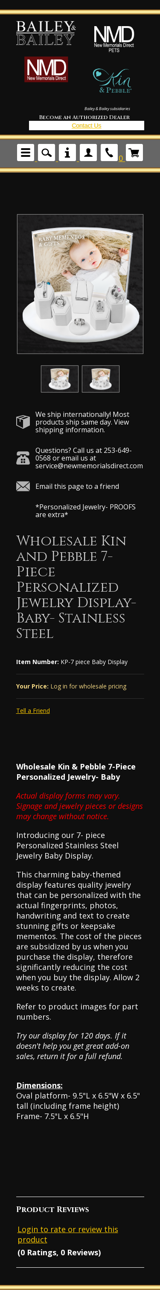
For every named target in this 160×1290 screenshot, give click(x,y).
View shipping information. (82, 425)
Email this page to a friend (77, 486)
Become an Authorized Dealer (84, 117)
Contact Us (86, 125)
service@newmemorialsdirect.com (89, 465)
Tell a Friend (33, 710)
